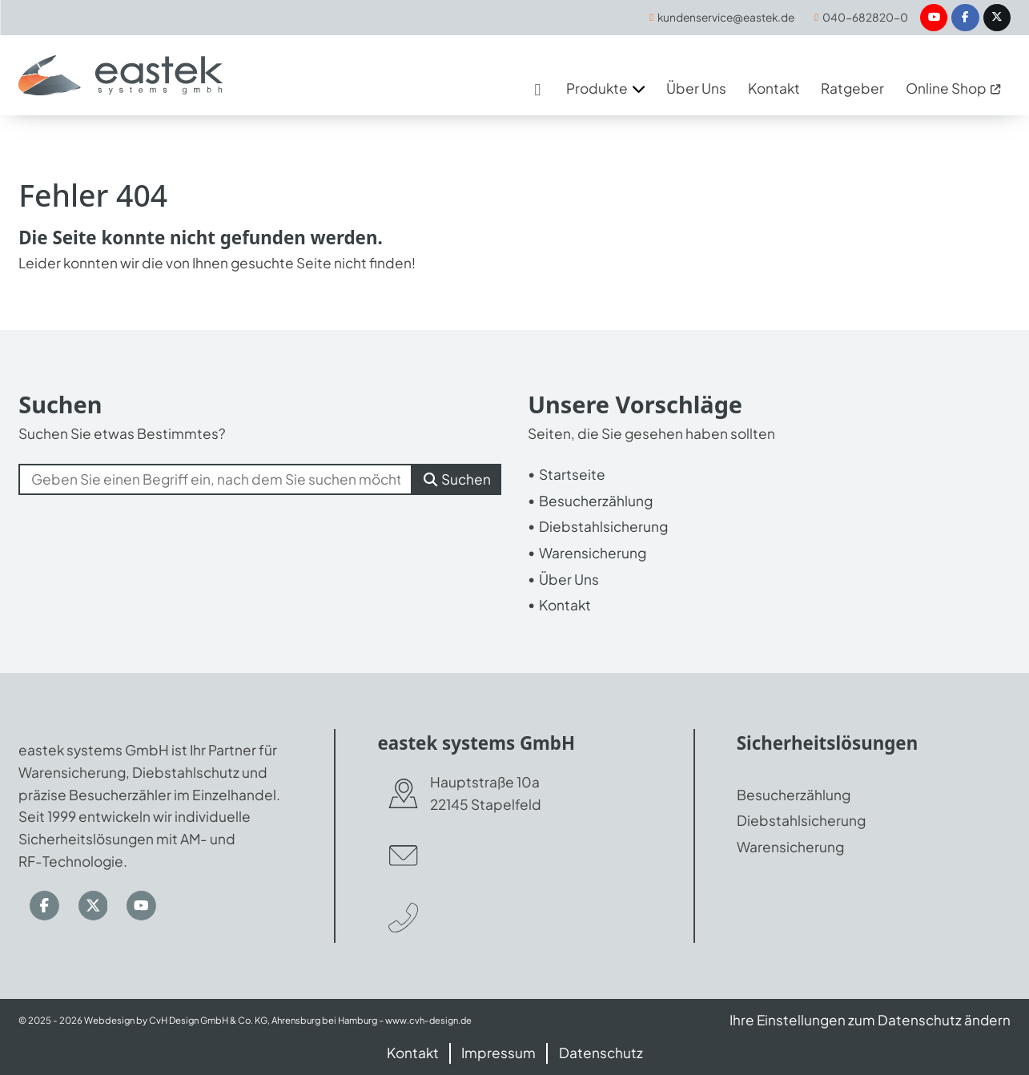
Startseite (572, 474)
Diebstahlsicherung (603, 527)
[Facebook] (965, 18)
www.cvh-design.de (429, 1020)
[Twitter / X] (997, 18)
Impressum (498, 1052)
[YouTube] (933, 18)
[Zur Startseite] (121, 76)
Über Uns (569, 579)
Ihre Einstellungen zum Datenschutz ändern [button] (869, 1020)
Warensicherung (592, 553)
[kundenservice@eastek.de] (718, 18)
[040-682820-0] (860, 18)
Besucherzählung (596, 500)
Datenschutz (601, 1052)
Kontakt (565, 605)
